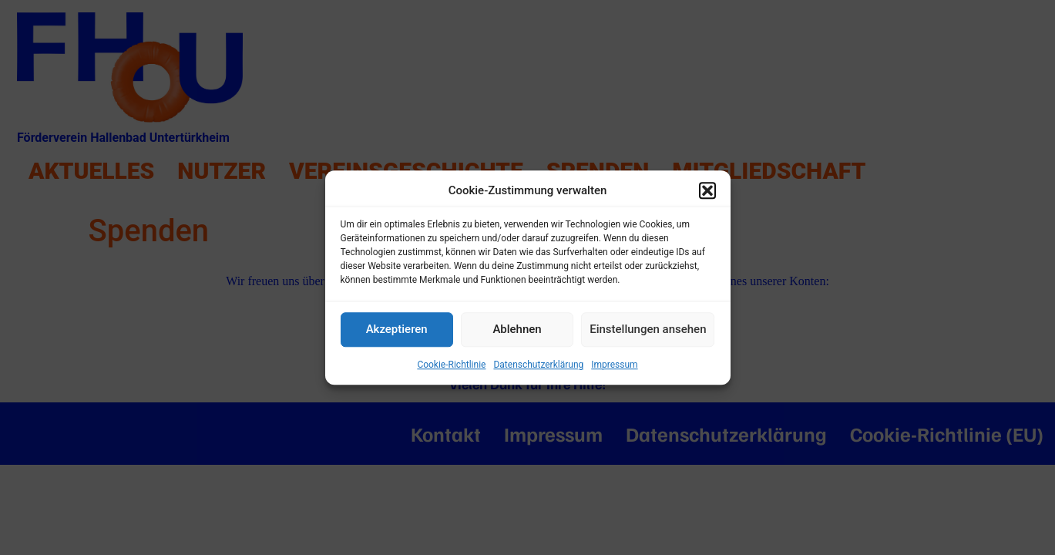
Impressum (614, 364)
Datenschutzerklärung (538, 364)
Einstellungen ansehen (648, 329)
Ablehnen (516, 329)
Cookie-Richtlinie (451, 364)
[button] (707, 191)
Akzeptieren (397, 329)
